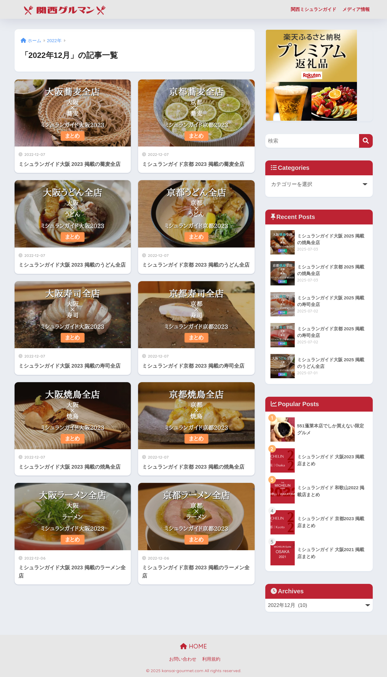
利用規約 (211, 659)
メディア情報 (356, 9)
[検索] (366, 141)
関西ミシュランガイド (313, 9)
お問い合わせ (182, 659)
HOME (193, 646)
